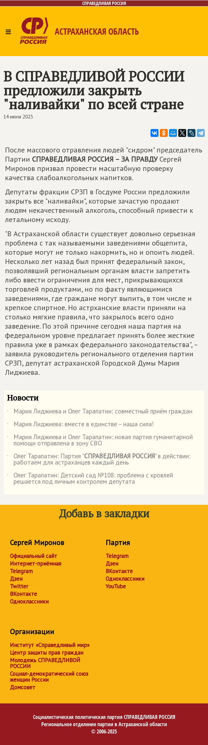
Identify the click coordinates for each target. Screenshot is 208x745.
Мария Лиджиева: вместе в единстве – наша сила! (80, 425)
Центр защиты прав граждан (46, 653)
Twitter (19, 586)
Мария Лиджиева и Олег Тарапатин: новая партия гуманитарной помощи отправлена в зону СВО (100, 440)
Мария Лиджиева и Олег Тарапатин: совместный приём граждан (99, 412)
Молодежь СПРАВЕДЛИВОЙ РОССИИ (45, 663)
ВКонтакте (23, 594)
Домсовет (22, 687)
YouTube (116, 586)
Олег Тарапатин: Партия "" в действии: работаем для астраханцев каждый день (99, 459)
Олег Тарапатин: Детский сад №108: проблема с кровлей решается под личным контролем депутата (90, 478)
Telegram (21, 571)
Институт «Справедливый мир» (49, 645)
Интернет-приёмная (35, 564)
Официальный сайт (33, 556)
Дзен (16, 579)
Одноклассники (29, 601)
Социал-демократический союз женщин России (49, 677)
